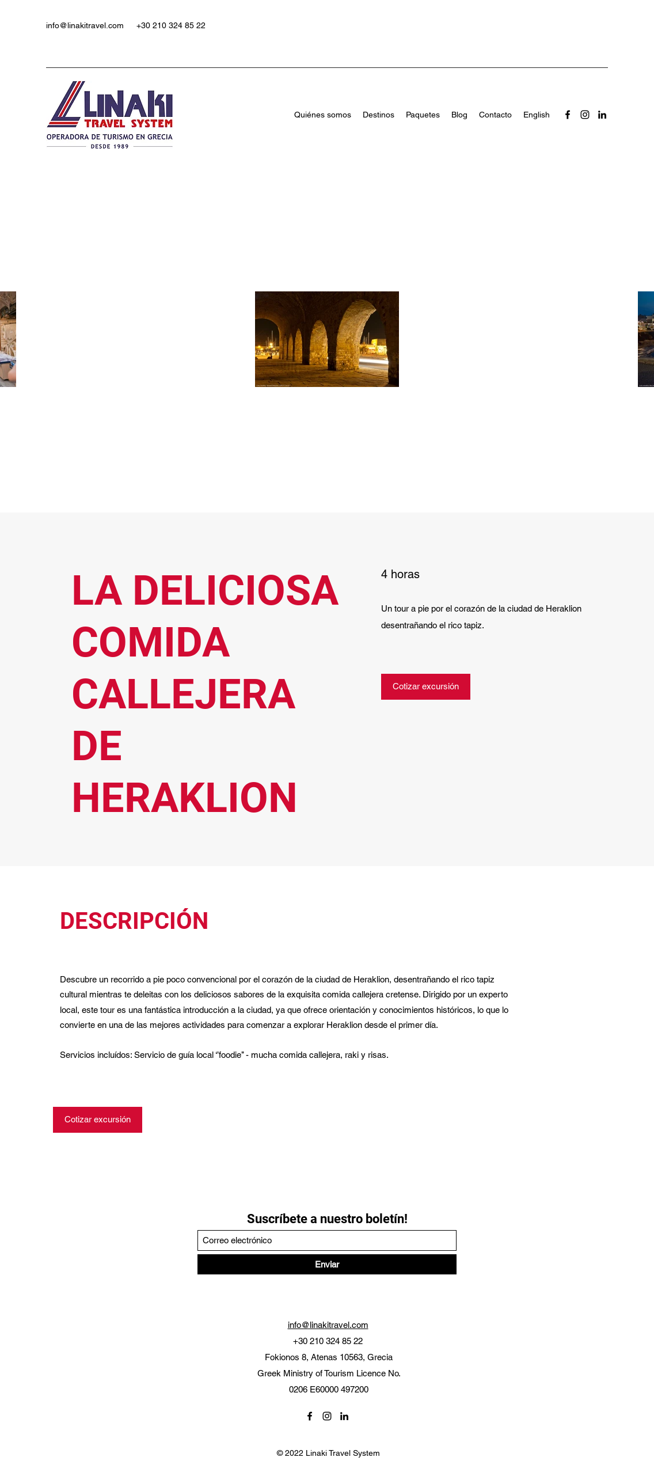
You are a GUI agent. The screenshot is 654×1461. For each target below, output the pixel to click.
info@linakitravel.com (85, 25)
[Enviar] (327, 1264)
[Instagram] (585, 114)
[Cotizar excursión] (425, 687)
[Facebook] (567, 114)
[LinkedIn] (602, 114)
